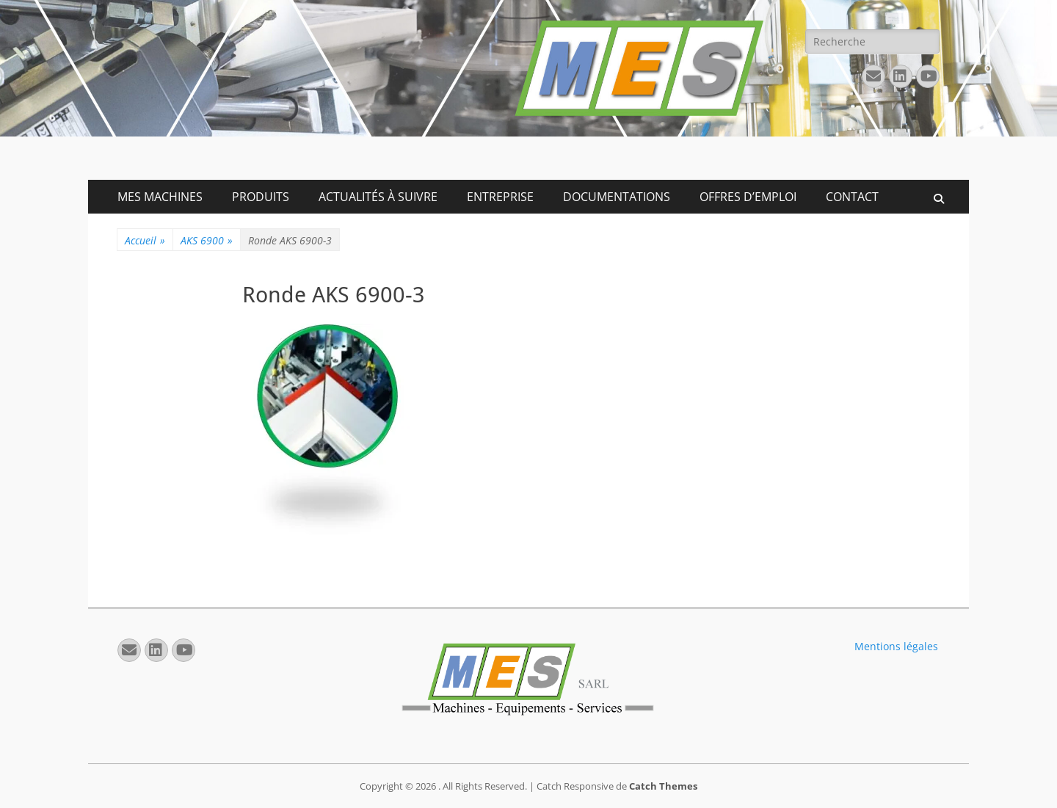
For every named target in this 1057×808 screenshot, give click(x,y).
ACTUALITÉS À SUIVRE (378, 197)
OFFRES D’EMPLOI (748, 197)
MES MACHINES (160, 197)
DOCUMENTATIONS (616, 197)
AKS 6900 (207, 240)
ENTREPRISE (500, 197)
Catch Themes (663, 786)
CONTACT (852, 197)
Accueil (145, 240)
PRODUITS (260, 197)
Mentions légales (896, 646)
